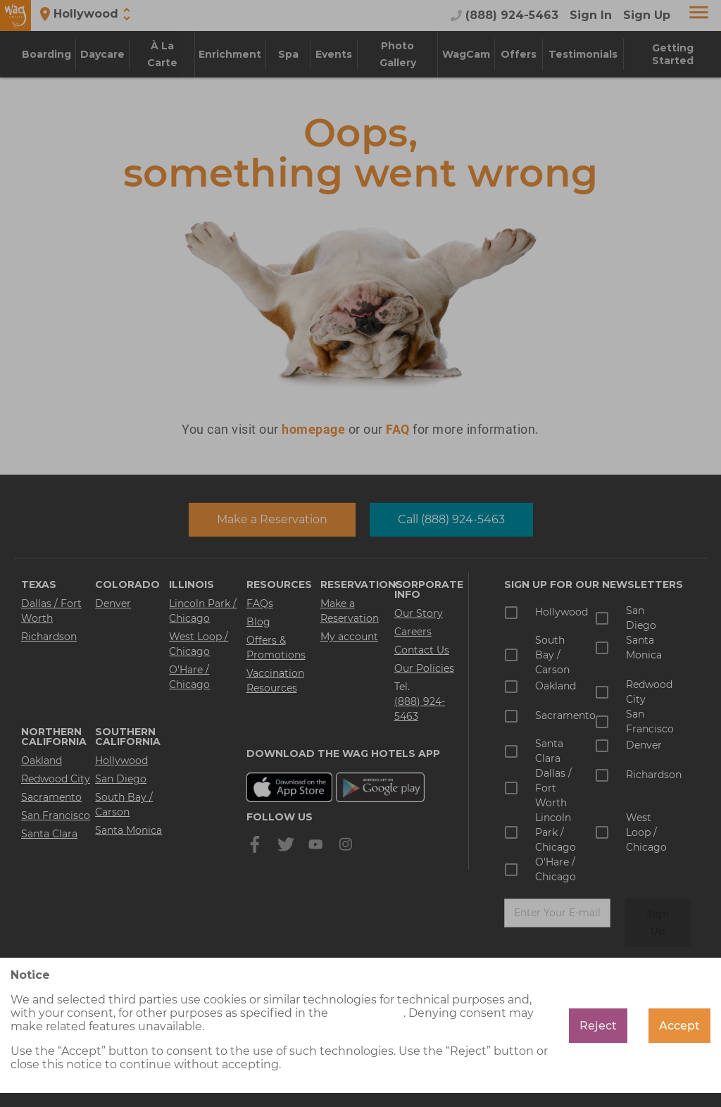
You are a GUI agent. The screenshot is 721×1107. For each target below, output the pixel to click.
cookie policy (367, 1013)
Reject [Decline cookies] (598, 1025)
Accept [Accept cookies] (679, 1025)
